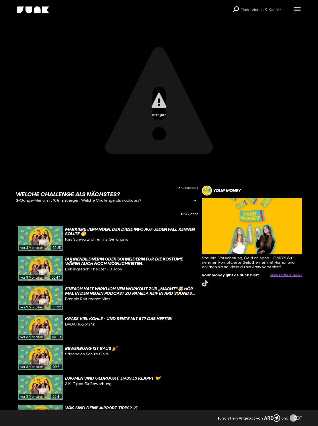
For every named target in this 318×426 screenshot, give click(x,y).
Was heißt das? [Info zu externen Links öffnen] (286, 275)
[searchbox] (265, 10)
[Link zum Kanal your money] (221, 191)
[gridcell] (107, 238)
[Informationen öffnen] (195, 201)
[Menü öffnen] (297, 9)
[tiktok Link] (205, 283)
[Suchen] (235, 10)
